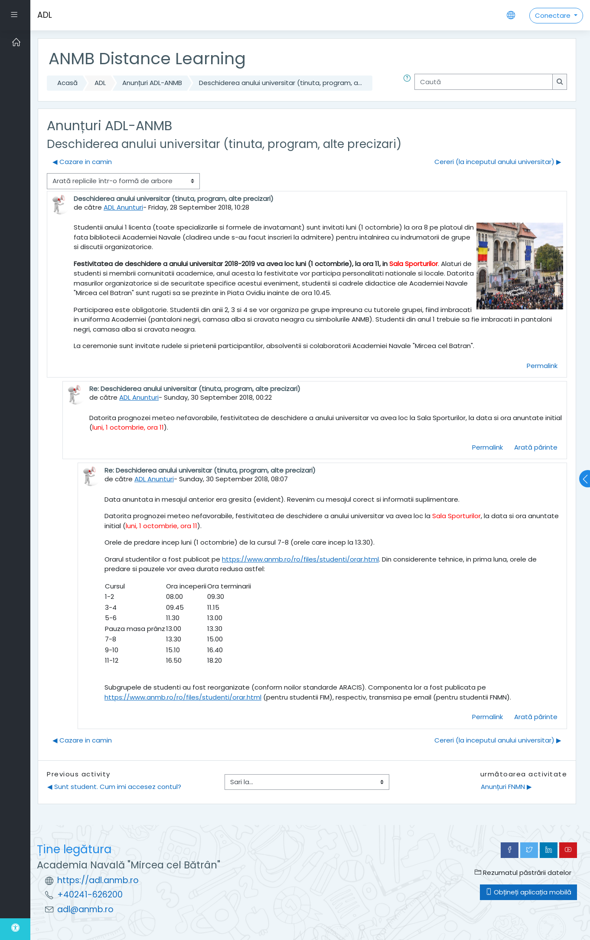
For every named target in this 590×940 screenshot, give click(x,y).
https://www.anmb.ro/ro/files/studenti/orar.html (300, 559)
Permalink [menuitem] (542, 365)
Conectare (553, 15)
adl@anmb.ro (85, 909)
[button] (408, 83)
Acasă (67, 82)
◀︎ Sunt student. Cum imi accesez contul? (114, 786)
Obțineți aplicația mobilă (528, 892)
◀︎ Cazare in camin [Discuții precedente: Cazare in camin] (82, 161)
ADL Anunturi (123, 207)
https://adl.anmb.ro (98, 880)
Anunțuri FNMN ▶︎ (506, 786)
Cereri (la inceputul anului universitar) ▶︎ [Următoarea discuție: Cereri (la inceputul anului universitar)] (497, 161)
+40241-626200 (90, 895)
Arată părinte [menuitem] (535, 447)
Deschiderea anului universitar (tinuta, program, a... (280, 82)
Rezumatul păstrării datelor (523, 872)
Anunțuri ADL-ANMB (152, 82)
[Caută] (483, 82)
